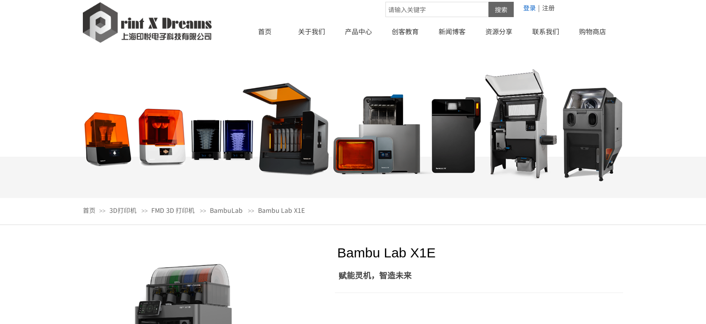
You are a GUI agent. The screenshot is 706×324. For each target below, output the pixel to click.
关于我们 (311, 31)
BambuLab (226, 210)
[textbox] (437, 9)
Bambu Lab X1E (281, 210)
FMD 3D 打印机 (173, 210)
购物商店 (592, 31)
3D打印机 (122, 210)
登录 (529, 7)
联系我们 (545, 31)
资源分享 (498, 31)
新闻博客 (452, 31)
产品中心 (358, 31)
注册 (548, 7)
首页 (265, 31)
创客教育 (405, 31)
